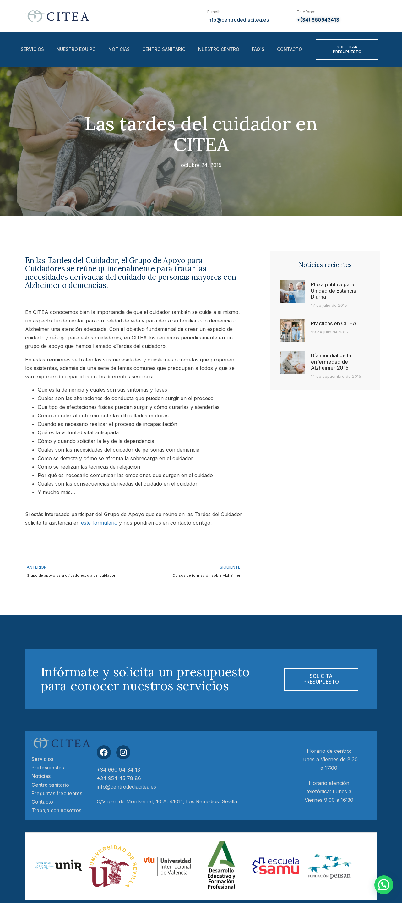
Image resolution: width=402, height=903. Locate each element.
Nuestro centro (218, 49)
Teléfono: (306, 11)
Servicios (32, 49)
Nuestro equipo (76, 49)
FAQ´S (258, 49)
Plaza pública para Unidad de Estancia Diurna (333, 290)
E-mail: (213, 11)
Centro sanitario (164, 49)
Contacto (289, 49)
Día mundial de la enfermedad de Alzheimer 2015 (331, 361)
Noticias (119, 49)
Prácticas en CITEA (333, 323)
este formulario (99, 523)
